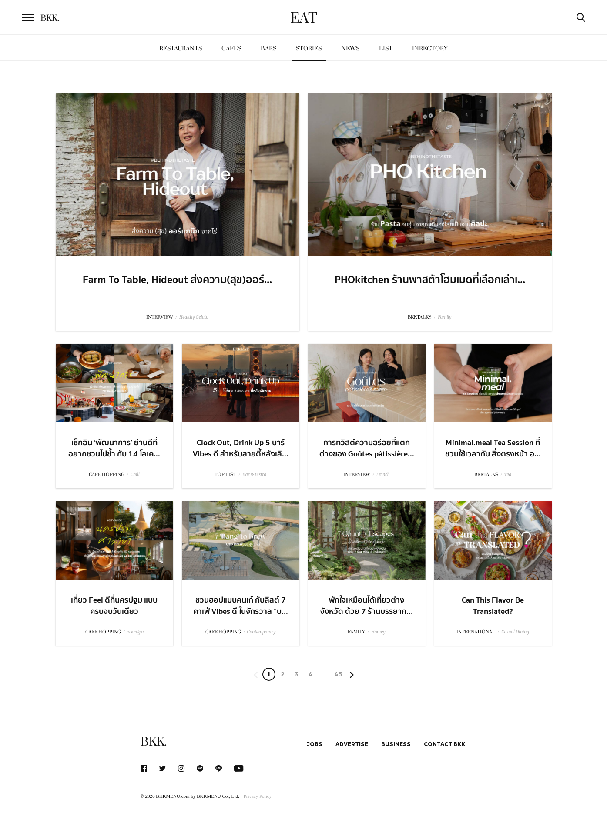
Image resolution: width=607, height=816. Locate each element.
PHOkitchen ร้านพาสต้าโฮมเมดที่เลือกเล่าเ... (430, 280)
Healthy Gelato (193, 317)
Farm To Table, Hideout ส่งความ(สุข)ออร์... (177, 280)
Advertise (351, 744)
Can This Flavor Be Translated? (493, 605)
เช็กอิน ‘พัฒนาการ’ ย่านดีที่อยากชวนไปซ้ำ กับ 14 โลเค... (114, 448)
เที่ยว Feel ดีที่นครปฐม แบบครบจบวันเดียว (114, 605)
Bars (268, 48)
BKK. (154, 741)
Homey (378, 632)
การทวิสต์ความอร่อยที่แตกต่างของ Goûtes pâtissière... (366, 448)
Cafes (231, 48)
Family (444, 317)
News (350, 48)
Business (396, 744)
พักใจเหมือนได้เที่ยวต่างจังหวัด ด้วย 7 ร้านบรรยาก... (366, 605)
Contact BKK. (445, 744)
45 (338, 674)
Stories (309, 48)
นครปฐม (135, 632)
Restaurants (180, 48)
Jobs (314, 744)
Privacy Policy (258, 796)
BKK (50, 18)
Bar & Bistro (254, 474)
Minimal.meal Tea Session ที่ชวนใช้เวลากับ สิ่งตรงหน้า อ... (493, 448)
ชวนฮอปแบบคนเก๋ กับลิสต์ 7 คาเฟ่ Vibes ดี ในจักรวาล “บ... (240, 605)
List (385, 48)
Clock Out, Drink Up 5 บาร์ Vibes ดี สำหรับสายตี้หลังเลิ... (240, 448)
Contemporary (261, 632)
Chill (135, 474)
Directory (430, 48)
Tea (508, 474)
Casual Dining (515, 632)
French (383, 474)
